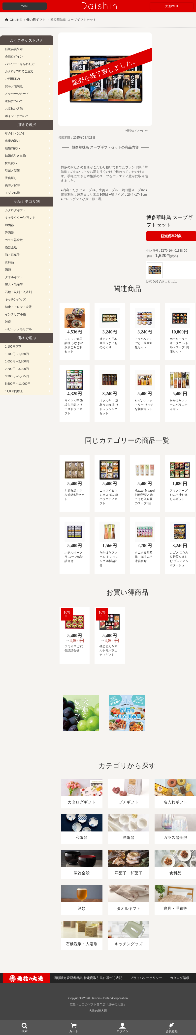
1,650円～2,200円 (17, 361)
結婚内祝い (12, 148)
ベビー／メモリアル (18, 329)
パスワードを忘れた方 (20, 64)
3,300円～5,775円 (17, 376)
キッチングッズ (15, 299)
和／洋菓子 (12, 255)
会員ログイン (14, 56)
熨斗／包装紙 (14, 86)
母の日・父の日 (15, 133)
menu (24, 6)
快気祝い (11, 163)
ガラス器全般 (14, 240)
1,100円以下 (13, 346)
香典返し (11, 178)
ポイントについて (17, 116)
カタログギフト (15, 210)
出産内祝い (12, 141)
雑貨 (8, 322)
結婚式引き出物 (15, 155)
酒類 (8, 269)
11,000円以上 (14, 391)
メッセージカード (17, 93)
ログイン (123, 1031)
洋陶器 (9, 232)
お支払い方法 (14, 108)
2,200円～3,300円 (17, 369)
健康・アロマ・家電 (18, 307)
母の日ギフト (36, 20)
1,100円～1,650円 (17, 354)
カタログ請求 (179, 978)
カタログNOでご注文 (19, 71)
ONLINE (16, 20)
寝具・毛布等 (14, 284)
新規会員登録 (14, 49)
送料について (14, 101)
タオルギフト (14, 277)
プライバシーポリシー (146, 978)
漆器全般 (11, 247)
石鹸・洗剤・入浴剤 (18, 292)
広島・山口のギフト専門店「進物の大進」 (98, 1004)
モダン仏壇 (12, 193)
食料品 (9, 262)
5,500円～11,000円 (18, 383)
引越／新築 (12, 170)
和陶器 (9, 225)
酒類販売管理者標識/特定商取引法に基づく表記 (88, 978)
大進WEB (171, 6)
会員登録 (172, 1031)
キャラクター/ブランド (20, 217)
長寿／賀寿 (12, 185)
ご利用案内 (12, 79)
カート (73, 1031)
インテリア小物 (15, 314)
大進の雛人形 (98, 1010)
